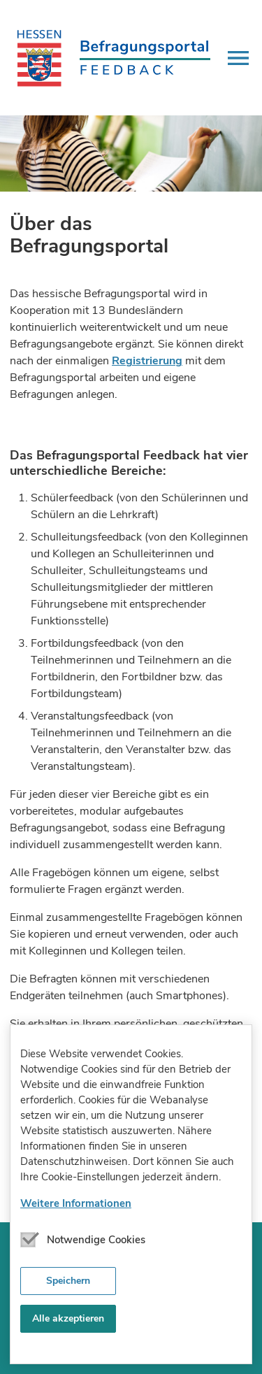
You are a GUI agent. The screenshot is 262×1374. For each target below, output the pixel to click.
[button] (238, 58)
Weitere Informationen (75, 1203)
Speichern (68, 1280)
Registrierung (147, 360)
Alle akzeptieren (68, 1318)
